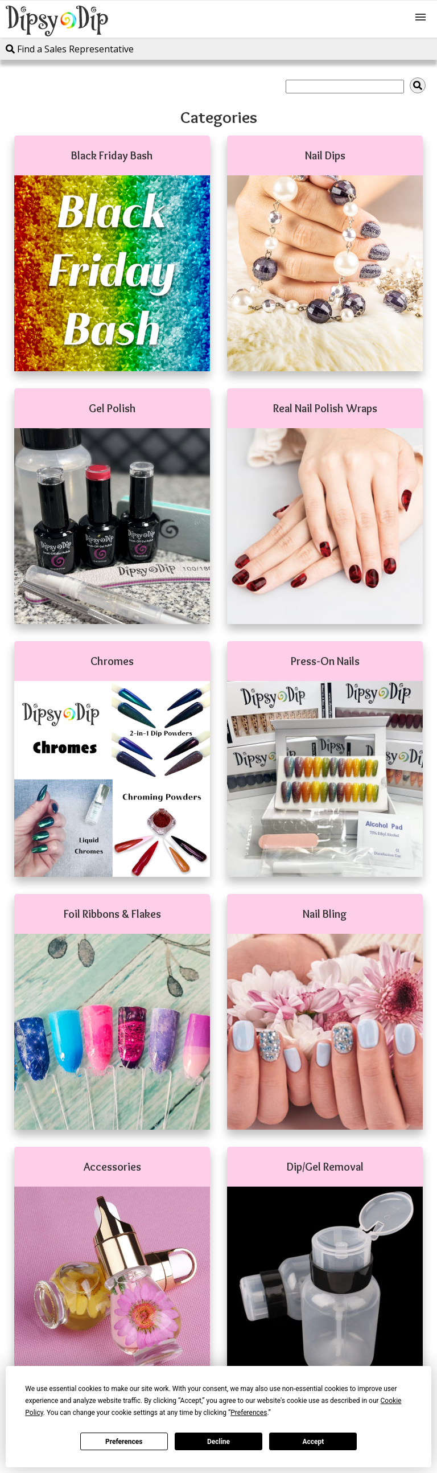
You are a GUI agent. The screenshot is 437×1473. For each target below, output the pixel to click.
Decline (218, 1442)
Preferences (124, 1442)
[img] (418, 85)
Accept (313, 1442)
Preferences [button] (248, 1413)
